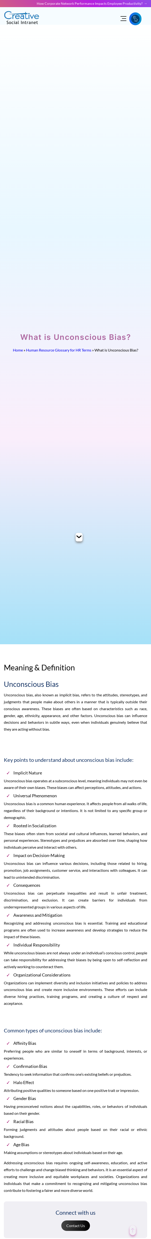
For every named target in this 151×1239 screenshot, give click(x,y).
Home (18, 350)
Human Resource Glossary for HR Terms (58, 350)
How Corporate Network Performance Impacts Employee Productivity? (90, 3)
